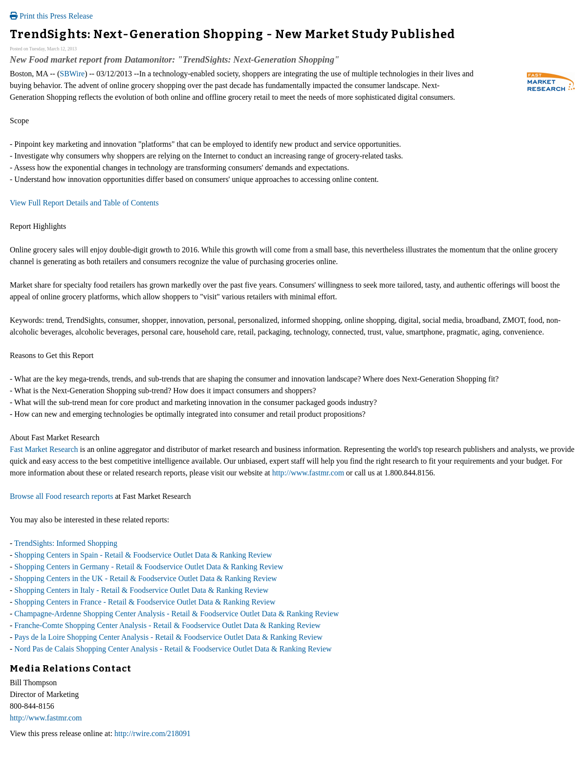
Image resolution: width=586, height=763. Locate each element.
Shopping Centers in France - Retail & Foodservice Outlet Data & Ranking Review (144, 602)
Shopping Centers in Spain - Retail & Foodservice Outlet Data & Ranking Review (143, 555)
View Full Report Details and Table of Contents (84, 203)
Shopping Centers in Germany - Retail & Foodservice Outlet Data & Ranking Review (148, 566)
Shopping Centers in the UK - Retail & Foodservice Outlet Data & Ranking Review (145, 578)
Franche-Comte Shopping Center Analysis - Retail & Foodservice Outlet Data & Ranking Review (167, 625)
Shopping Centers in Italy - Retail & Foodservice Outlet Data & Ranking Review (141, 590)
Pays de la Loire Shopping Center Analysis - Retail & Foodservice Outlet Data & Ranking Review (168, 637)
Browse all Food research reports (61, 496)
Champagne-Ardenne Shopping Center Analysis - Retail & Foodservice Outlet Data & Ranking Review (176, 613)
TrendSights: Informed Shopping (65, 543)
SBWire (72, 73)
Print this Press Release (51, 16)
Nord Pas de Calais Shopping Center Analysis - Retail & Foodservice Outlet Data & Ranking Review (172, 649)
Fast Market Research (44, 449)
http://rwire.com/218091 (152, 733)
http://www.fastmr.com (308, 473)
